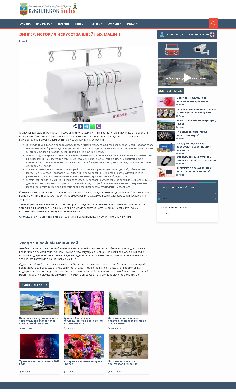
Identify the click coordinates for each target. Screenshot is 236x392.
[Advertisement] (154, 10)
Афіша (96, 23)
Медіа (132, 23)
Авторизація (171, 34)
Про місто (44, 23)
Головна (24, 23)
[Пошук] (213, 23)
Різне (22, 41)
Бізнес (79, 23)
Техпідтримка (202, 34)
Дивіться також (170, 90)
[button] (151, 49)
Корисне (114, 23)
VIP (167, 214)
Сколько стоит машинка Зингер (40, 216)
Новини (63, 23)
